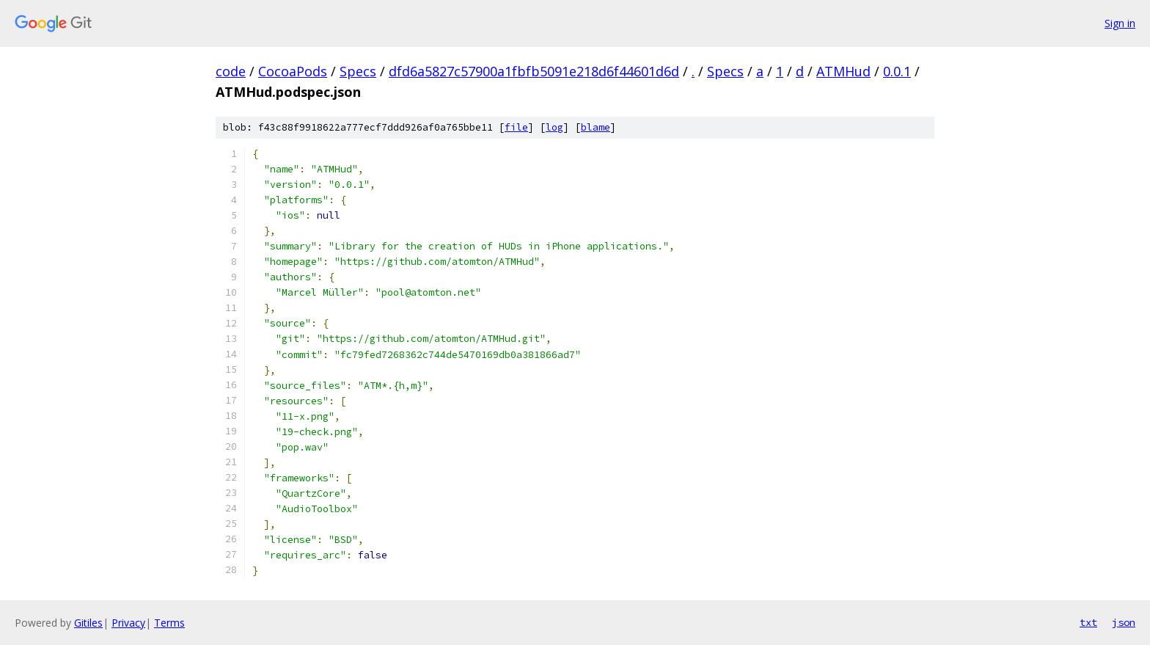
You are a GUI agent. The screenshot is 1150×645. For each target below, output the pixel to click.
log (554, 127)
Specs (358, 71)
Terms (169, 623)
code (231, 71)
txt (1088, 622)
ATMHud (843, 71)
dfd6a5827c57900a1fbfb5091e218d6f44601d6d (534, 71)
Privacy (128, 623)
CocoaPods (292, 71)
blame (595, 127)
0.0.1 (897, 71)
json (1123, 622)
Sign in (1120, 23)
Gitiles (88, 623)
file (516, 127)
